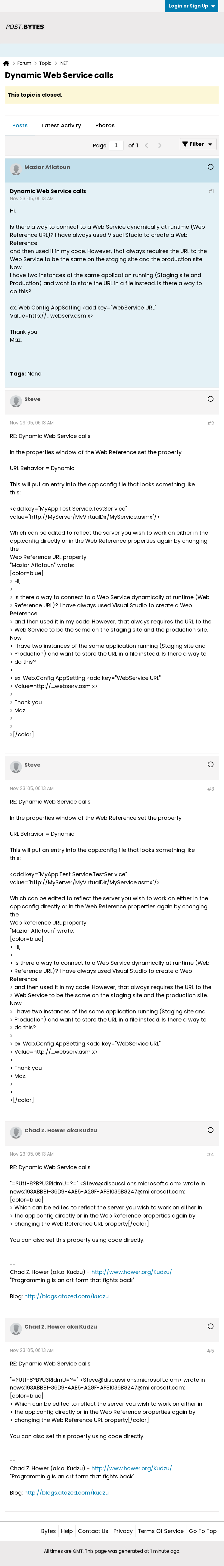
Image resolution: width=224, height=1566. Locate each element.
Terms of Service (161, 1531)
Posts (20, 125)
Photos (105, 125)
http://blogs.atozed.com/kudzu (66, 1296)
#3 (210, 789)
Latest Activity (61, 125)
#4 (210, 1154)
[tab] (20, 126)
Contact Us (93, 1531)
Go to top (203, 1531)
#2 (210, 423)
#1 (211, 191)
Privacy (123, 1531)
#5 (210, 1351)
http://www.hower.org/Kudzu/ (132, 1272)
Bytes (48, 1531)
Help (67, 1531)
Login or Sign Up (192, 6)
